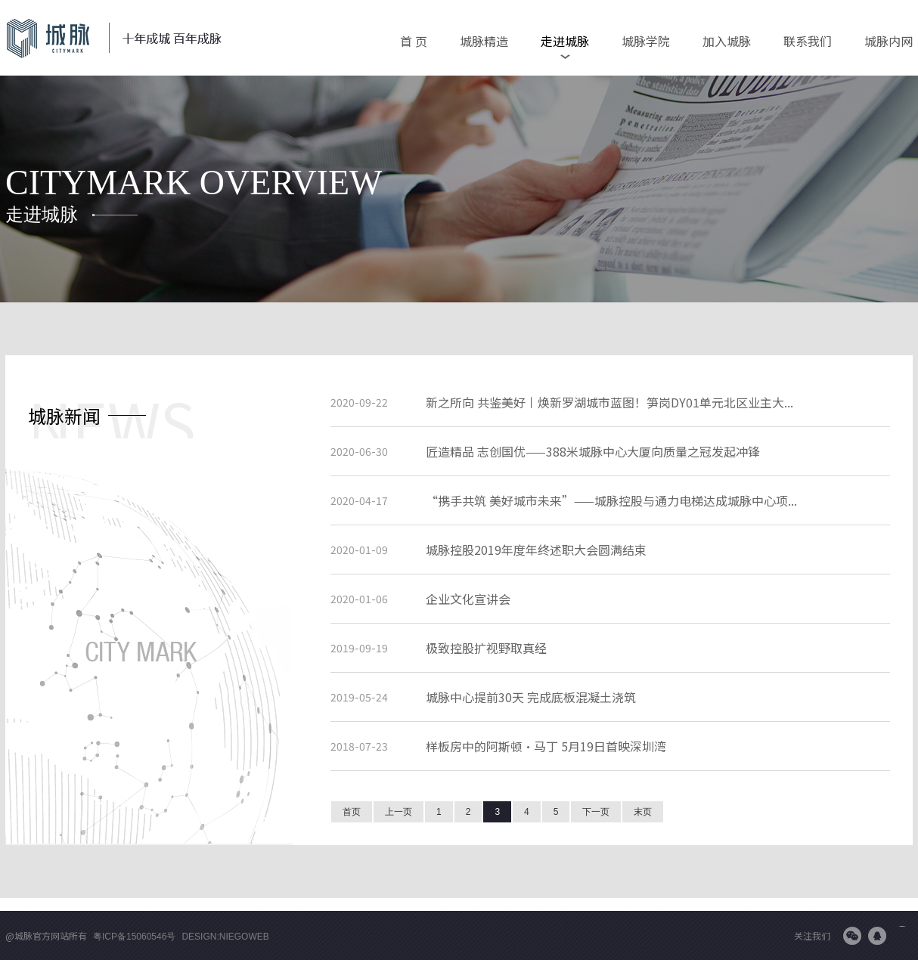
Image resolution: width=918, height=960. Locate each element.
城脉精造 (484, 41)
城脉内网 (888, 41)
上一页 (398, 812)
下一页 (595, 812)
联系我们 (807, 41)
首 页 (413, 41)
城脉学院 (646, 41)
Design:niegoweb (224, 936)
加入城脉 (726, 41)
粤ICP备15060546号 (134, 936)
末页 (643, 812)
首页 (352, 812)
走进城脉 (565, 41)
